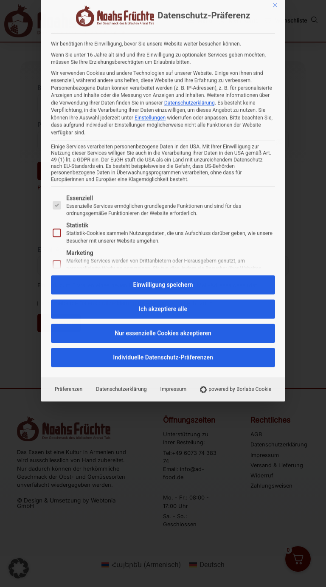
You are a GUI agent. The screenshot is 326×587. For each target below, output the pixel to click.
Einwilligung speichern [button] (163, 157)
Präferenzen (68, 262)
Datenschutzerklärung (121, 262)
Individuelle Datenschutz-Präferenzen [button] (163, 229)
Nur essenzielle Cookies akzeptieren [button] (163, 205)
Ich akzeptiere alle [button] (163, 181)
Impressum (173, 262)
